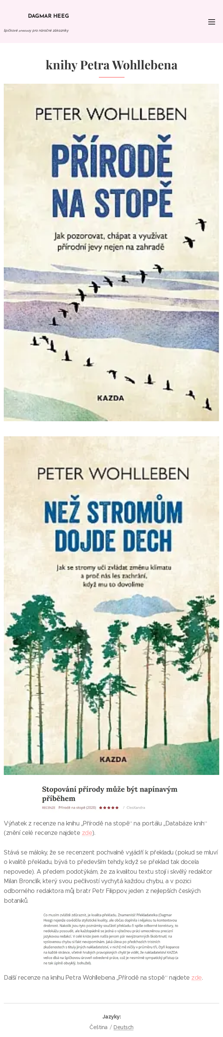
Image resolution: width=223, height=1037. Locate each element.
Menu (211, 21)
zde (87, 832)
